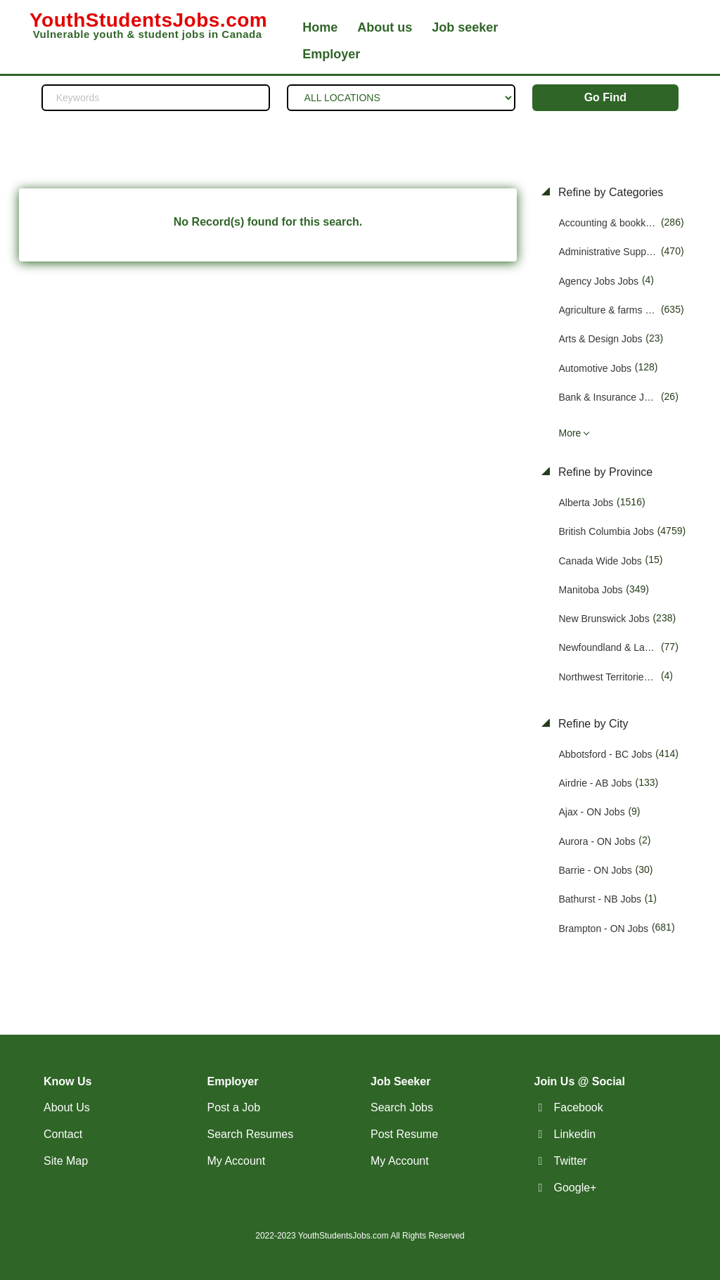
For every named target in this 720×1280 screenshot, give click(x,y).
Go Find (605, 97)
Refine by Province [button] (604, 472)
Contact (63, 1134)
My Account (236, 1161)
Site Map (66, 1161)
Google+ (575, 1188)
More (570, 433)
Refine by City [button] (592, 724)
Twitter (570, 1161)
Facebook (578, 1107)
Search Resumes (250, 1134)
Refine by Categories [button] (609, 192)
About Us (67, 1107)
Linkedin (575, 1134)
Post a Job (234, 1107)
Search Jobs (402, 1107)
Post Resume (404, 1134)
